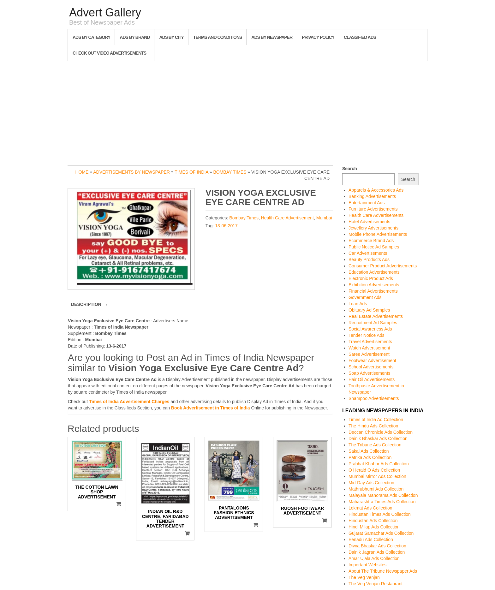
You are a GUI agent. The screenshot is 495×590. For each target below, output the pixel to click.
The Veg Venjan (364, 577)
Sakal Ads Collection (369, 451)
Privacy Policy (318, 37)
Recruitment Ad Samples (373, 322)
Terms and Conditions (217, 37)
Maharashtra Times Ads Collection (382, 501)
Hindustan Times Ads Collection (380, 514)
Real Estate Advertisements (376, 316)
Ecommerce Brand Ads (371, 240)
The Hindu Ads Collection (373, 425)
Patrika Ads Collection (370, 457)
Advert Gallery (105, 12)
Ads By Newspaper (271, 37)
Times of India (191, 172)
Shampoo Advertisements (374, 398)
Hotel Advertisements (369, 221)
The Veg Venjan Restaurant (376, 583)
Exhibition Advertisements (374, 284)
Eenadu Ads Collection (371, 539)
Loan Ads (358, 303)
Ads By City (171, 37)
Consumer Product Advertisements (383, 265)
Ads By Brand (135, 37)
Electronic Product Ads (371, 278)
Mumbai (324, 217)
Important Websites (367, 564)
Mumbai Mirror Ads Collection (377, 476)
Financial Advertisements (373, 291)
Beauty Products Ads (369, 259)
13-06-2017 (226, 225)
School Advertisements (371, 366)
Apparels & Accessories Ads (376, 190)
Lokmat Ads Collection (370, 507)
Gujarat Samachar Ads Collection (381, 533)
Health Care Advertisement (287, 217)
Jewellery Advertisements (373, 227)
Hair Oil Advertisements (372, 379)
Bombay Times (229, 172)
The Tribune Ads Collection (375, 444)
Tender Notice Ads (367, 335)
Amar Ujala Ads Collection (374, 558)
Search (349, 168)
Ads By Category (91, 37)
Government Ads (365, 297)
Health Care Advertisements (376, 215)
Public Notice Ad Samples (374, 246)
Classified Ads (360, 37)
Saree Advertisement (369, 354)
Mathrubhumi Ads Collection (376, 489)
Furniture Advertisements (373, 209)
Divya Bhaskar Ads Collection (377, 545)
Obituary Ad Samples (369, 310)
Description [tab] (86, 304)
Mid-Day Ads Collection (371, 482)
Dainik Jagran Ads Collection (377, 552)
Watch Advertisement (369, 347)
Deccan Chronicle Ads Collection (381, 432)
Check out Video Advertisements (109, 53)
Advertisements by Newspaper (131, 172)
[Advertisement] (247, 112)
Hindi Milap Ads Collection (374, 526)
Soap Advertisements (369, 373)
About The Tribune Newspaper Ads (383, 571)
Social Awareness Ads (370, 328)
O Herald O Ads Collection (374, 470)
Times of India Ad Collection (376, 419)
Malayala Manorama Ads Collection (383, 495)
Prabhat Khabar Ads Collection (379, 463)
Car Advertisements (368, 253)
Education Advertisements (374, 272)
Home (81, 172)
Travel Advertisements (370, 341)
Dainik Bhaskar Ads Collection (378, 438)
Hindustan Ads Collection (373, 520)
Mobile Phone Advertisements (378, 234)
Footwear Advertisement (372, 360)
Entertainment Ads (367, 202)
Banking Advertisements (372, 196)
